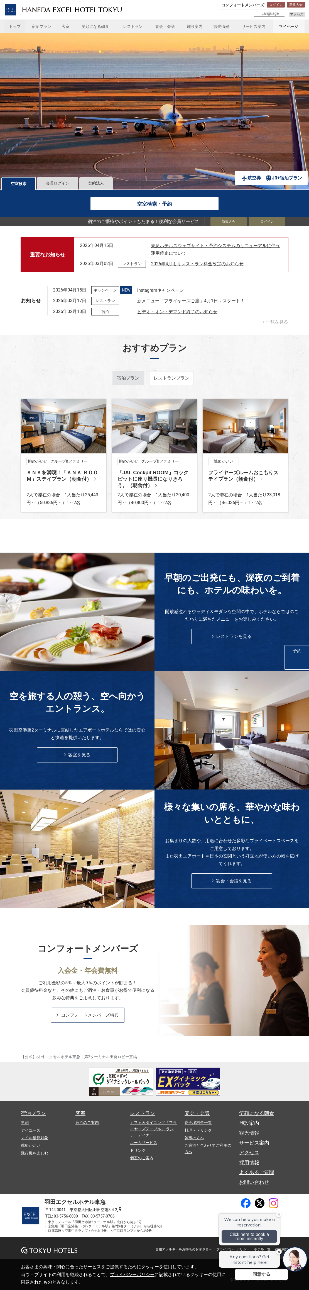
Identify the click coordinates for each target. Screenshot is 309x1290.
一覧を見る (277, 322)
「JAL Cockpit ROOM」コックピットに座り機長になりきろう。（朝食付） (153, 479)
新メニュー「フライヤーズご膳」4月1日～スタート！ (191, 300)
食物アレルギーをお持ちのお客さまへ (183, 1249)
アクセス (296, 14)
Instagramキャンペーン (160, 290)
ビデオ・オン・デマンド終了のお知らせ (177, 311)
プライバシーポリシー (132, 1274)
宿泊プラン (128, 378)
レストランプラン (171, 378)
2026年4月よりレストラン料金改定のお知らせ (197, 263)
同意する (261, 1274)
